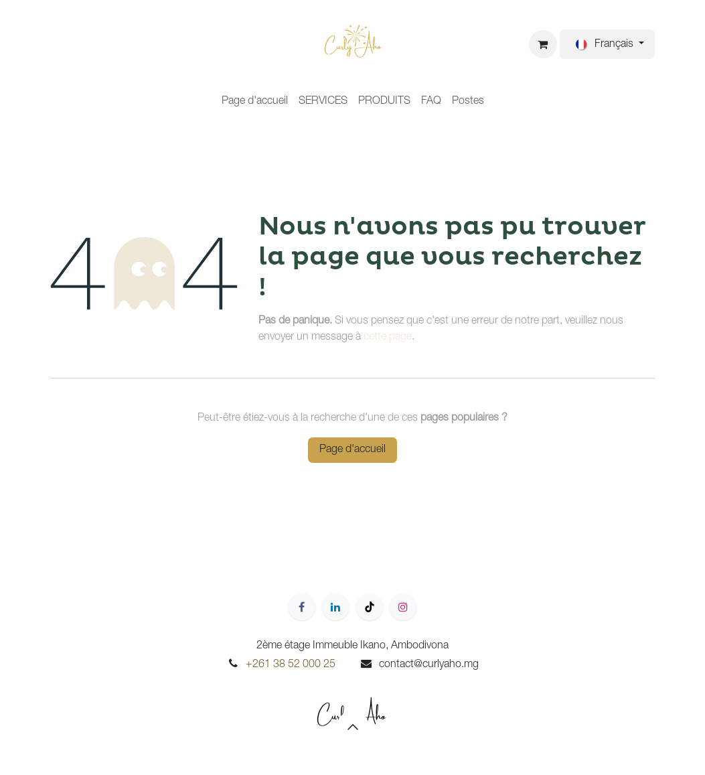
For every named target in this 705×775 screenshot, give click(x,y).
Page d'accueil (352, 450)
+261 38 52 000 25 (290, 665)
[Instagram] (403, 606)
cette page (388, 337)
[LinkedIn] (335, 606)
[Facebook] (302, 606)
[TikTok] (369, 606)
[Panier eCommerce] (543, 44)
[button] (353, 727)
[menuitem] (254, 101)
